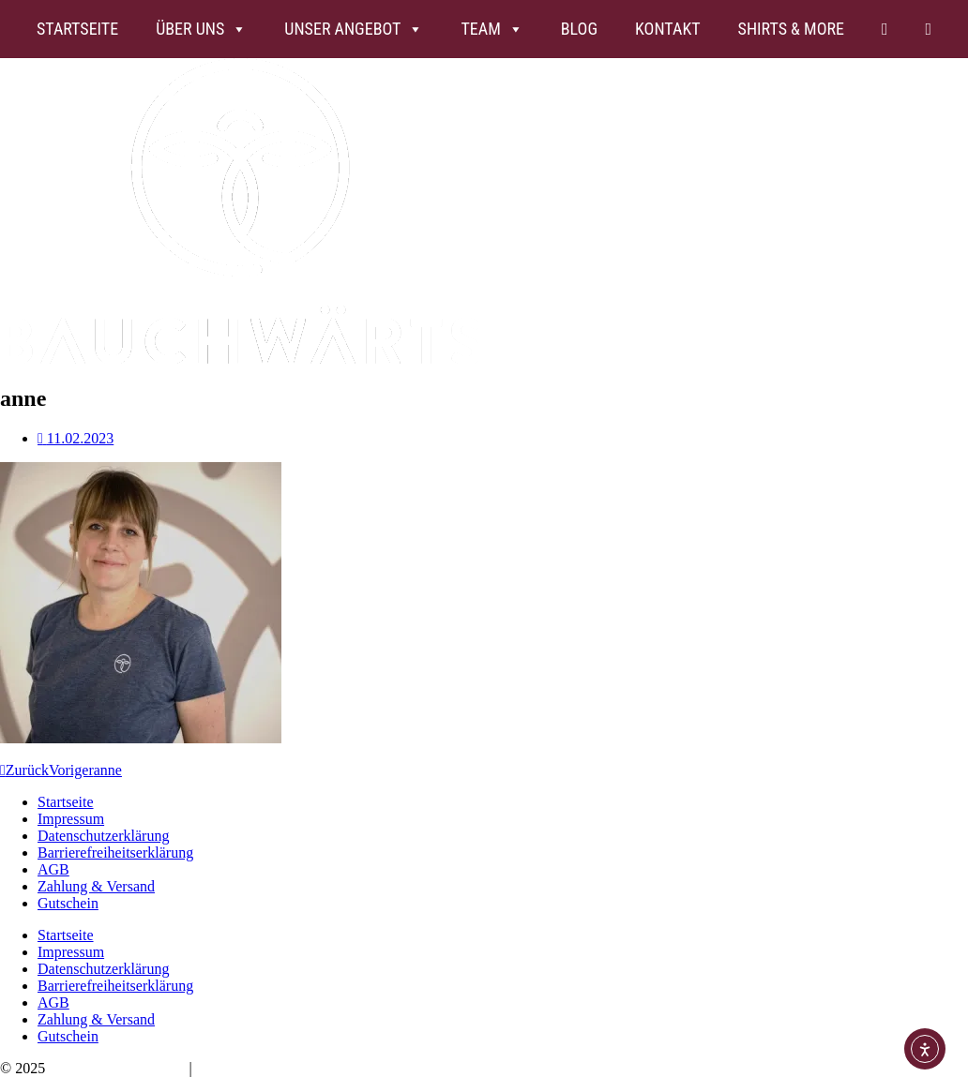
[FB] (929, 29)
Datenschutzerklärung (103, 836)
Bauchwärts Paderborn (117, 1068)
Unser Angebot (353, 29)
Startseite (77, 28)
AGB (53, 869)
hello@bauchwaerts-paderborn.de (297, 1068)
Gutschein (68, 903)
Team (491, 29)
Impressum (71, 819)
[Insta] (885, 29)
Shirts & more (791, 28)
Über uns (201, 29)
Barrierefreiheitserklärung (115, 852)
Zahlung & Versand (96, 886)
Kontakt (668, 28)
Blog (579, 28)
